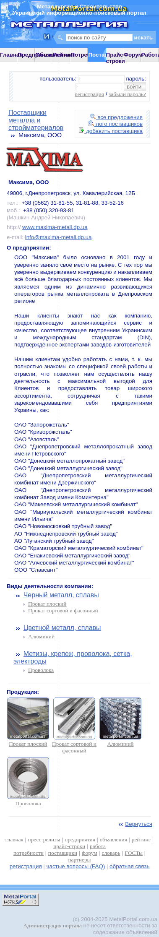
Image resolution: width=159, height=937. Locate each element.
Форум (133, 55)
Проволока (41, 670)
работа (98, 846)
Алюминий (41, 636)
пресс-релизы (44, 839)
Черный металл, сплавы (61, 595)
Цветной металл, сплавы (62, 627)
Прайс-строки (115, 58)
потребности (28, 853)
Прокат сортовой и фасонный (63, 610)
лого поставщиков (115, 124)
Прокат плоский (47, 604)
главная (14, 839)
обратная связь (129, 866)
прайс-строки (69, 846)
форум (89, 853)
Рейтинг (64, 55)
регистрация (89, 94)
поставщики (62, 853)
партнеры (79, 859)
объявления (113, 839)
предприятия (80, 839)
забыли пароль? (127, 94)
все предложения (116, 117)
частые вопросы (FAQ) (76, 866)
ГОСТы (133, 853)
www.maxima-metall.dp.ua (55, 227)
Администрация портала (52, 925)
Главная (11, 55)
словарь (111, 853)
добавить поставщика (111, 131)
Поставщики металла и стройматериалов (35, 120)
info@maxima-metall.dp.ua (58, 237)
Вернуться (134, 824)
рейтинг (141, 839)
